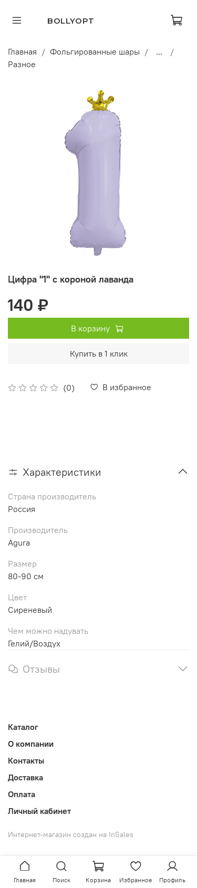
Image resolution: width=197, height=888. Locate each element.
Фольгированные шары (95, 51)
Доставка (25, 777)
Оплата (21, 794)
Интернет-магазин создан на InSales (70, 834)
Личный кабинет (39, 811)
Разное (22, 64)
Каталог (23, 727)
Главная (22, 51)
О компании (31, 743)
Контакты (26, 760)
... (159, 51)
